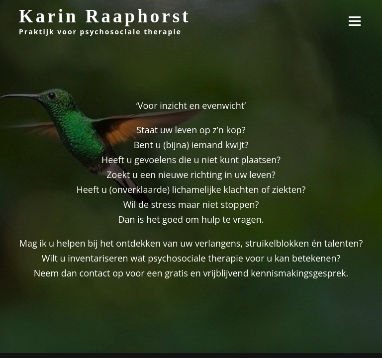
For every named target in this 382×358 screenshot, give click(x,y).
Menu (354, 21)
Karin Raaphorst (105, 16)
